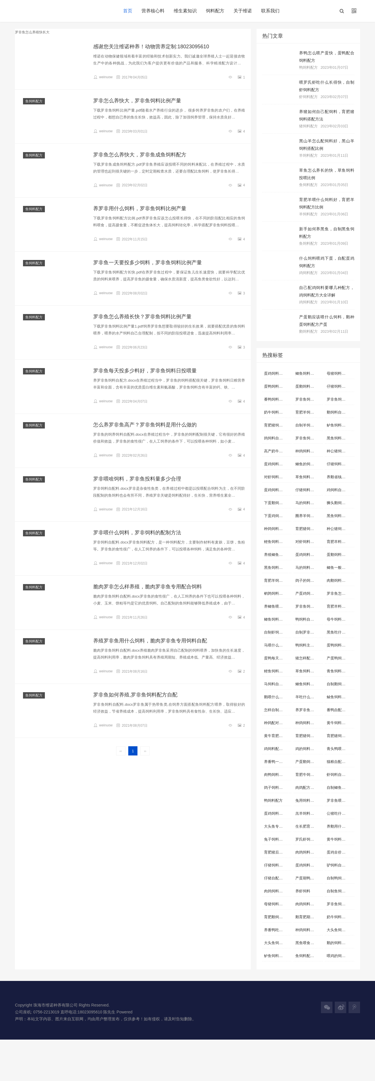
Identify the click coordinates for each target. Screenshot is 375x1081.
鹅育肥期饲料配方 (309, 917)
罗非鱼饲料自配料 (340, 399)
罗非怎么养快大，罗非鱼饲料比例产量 (137, 101)
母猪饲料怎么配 (277, 904)
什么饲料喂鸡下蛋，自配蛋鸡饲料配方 (326, 262)
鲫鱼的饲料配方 (308, 464)
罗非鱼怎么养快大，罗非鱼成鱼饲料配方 (139, 155)
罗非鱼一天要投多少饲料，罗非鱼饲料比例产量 (147, 262)
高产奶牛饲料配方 (277, 451)
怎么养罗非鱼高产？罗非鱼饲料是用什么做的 (145, 425)
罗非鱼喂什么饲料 (340, 800)
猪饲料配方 (308, 126)
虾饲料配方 (308, 97)
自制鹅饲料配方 (340, 684)
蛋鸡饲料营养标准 (277, 490)
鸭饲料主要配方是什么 (309, 645)
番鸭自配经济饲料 (340, 710)
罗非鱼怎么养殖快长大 (340, 593)
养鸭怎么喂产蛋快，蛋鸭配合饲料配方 (326, 57)
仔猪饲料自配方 (340, 464)
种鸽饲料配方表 (308, 723)
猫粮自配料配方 (340, 761)
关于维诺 (243, 10)
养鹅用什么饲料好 (340, 826)
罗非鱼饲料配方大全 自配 (340, 904)
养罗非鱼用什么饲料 (309, 710)
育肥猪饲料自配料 (277, 425)
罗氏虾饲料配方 (308, 839)
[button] (342, 11)
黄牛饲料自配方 (340, 839)
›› (145, 751)
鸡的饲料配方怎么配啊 (309, 749)
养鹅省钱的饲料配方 (340, 477)
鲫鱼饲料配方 (306, 684)
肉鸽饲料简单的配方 (309, 904)
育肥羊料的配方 (340, 541)
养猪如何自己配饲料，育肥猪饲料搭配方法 (326, 115)
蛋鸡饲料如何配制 (277, 464)
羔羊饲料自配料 (308, 813)
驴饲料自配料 (338, 865)
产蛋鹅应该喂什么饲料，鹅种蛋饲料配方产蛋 (326, 321)
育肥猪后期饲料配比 (277, 852)
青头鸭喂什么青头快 (340, 749)
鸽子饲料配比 (275, 787)
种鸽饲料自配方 (308, 451)
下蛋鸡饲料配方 (277, 516)
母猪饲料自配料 (340, 373)
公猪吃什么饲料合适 (340, 813)
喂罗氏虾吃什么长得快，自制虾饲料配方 (326, 86)
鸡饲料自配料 (338, 490)
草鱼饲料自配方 (308, 671)
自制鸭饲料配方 (340, 878)
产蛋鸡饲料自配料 (309, 593)
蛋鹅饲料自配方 (308, 386)
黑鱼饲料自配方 (277, 567)
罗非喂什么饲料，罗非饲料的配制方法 (137, 532)
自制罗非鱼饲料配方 (309, 632)
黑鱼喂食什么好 (308, 943)
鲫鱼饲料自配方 (277, 619)
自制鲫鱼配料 (338, 787)
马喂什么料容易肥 (277, 645)
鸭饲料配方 (308, 67)
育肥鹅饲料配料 (277, 917)
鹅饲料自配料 (338, 412)
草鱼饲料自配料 (308, 477)
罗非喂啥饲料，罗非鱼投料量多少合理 (137, 479)
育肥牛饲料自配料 (309, 774)
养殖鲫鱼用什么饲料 (277, 554)
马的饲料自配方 (308, 567)
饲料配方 (215, 10)
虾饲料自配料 (338, 774)
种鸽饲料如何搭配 (309, 930)
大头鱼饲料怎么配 (277, 943)
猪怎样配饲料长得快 (309, 658)
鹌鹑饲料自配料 (277, 593)
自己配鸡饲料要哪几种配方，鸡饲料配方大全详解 (326, 291)
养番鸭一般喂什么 (277, 761)
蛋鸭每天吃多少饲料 (277, 658)
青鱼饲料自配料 (340, 671)
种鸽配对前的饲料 (277, 723)
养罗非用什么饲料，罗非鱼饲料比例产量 (139, 208)
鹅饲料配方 (308, 331)
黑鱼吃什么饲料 (340, 632)
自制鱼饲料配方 (340, 891)
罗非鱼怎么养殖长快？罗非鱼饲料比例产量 (142, 316)
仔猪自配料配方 (277, 878)
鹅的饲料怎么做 (340, 943)
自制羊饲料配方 (308, 425)
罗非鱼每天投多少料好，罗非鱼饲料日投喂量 (145, 371)
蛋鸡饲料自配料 (277, 373)
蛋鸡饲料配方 (306, 865)
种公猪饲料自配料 (340, 529)
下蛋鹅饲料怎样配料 (277, 503)
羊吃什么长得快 (308, 697)
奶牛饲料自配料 (277, 412)
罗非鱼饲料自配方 (309, 399)
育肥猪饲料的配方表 (340, 736)
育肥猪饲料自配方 (309, 529)
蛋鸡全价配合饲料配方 (340, 852)
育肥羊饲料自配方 (309, 412)
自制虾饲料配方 (277, 632)
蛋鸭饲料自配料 (277, 386)
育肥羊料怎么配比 (340, 606)
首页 (127, 10)
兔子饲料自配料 (277, 839)
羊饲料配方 (308, 155)
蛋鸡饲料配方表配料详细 (309, 554)
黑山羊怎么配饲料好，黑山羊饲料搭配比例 (326, 145)
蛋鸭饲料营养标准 (340, 645)
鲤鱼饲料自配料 (277, 541)
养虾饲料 (302, 891)
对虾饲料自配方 (277, 477)
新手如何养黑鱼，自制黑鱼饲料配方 (326, 233)
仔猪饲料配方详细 (309, 490)
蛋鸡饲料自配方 (277, 813)
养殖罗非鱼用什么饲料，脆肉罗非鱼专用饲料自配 (150, 641)
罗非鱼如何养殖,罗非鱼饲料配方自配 (135, 695)
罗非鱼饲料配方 (308, 438)
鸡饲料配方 (308, 273)
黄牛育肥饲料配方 (277, 736)
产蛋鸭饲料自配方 (340, 658)
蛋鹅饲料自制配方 (340, 554)
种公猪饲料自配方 (340, 451)
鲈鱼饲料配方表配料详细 (277, 956)
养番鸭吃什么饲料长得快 (277, 930)
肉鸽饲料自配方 (308, 852)
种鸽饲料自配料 (277, 529)
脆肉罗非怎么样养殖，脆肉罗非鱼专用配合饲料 (147, 587)
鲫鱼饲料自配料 (308, 373)
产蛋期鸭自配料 (308, 878)
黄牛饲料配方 (338, 723)
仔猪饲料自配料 (340, 386)
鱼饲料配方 (34, 101)
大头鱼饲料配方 (340, 930)
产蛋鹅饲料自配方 (309, 761)
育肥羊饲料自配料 (277, 580)
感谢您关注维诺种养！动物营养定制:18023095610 (151, 46)
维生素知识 (185, 10)
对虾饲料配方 (306, 541)
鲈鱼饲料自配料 (340, 425)
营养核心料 (152, 10)
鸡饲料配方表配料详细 (277, 749)
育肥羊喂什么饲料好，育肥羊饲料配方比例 (326, 203)
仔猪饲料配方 (275, 865)
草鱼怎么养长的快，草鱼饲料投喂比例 (326, 174)
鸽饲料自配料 (275, 438)
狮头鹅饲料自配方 (340, 503)
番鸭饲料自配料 (277, 399)
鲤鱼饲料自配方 (277, 671)
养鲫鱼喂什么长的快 (277, 606)
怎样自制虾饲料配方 (277, 710)
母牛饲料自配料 (340, 619)
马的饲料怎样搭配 (309, 503)
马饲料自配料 (275, 684)
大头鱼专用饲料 (277, 826)
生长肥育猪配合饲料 (309, 826)
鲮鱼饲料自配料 (340, 697)
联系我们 (270, 10)
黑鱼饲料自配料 (340, 438)
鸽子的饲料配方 (308, 580)
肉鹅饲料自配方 (340, 580)
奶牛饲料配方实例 (340, 917)
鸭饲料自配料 (306, 619)
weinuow (102, 77)
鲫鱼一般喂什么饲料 (340, 567)
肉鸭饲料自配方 (277, 774)
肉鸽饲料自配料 (277, 891)
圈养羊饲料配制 (308, 516)
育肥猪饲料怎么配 (309, 736)
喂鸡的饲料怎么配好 (340, 956)
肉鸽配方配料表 (308, 787)
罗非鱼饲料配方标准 (309, 606)
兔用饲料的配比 (308, 800)
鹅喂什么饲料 (275, 697)
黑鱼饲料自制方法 (340, 516)
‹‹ (121, 751)
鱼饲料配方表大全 (309, 956)
